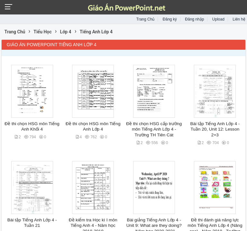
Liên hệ (239, 19)
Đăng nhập (194, 19)
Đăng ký (170, 19)
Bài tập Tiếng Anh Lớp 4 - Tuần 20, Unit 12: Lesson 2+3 (215, 129)
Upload (218, 19)
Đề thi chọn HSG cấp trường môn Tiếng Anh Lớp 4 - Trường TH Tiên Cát (154, 129)
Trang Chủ (145, 19)
